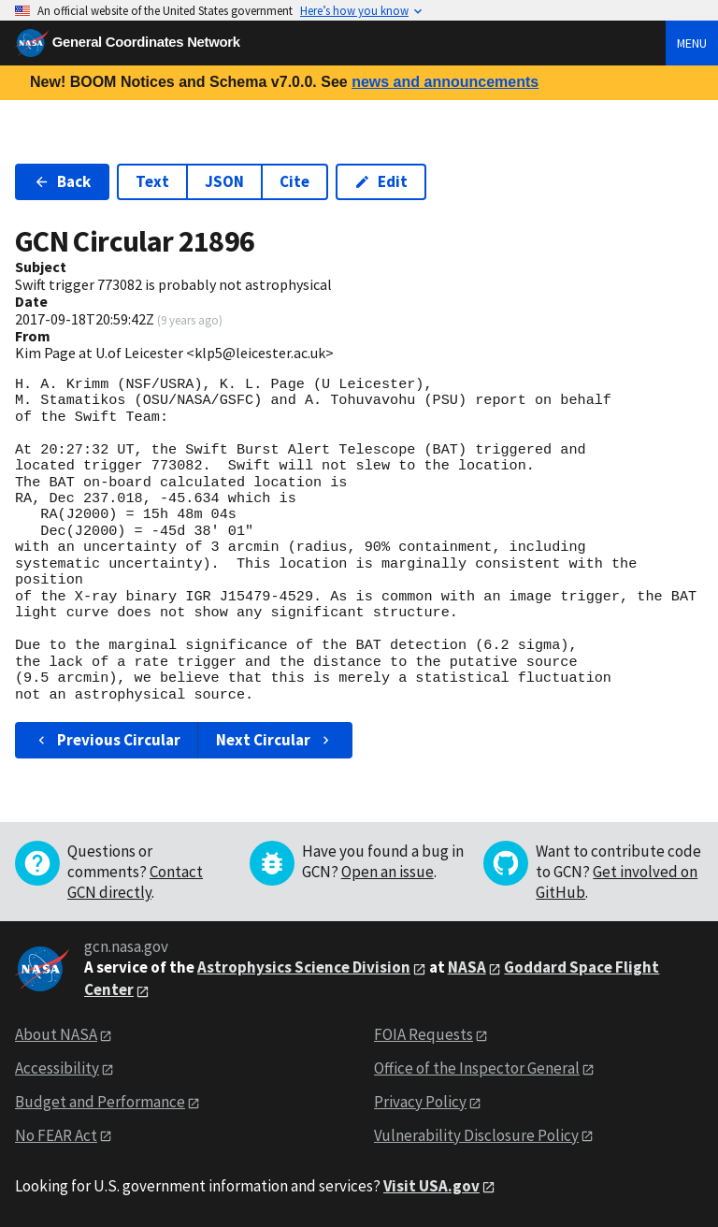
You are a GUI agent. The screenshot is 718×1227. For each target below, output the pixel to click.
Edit (381, 181)
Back (62, 181)
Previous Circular (107, 739)
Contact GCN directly (135, 881)
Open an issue (387, 871)
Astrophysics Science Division (303, 967)
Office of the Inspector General (477, 1068)
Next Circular (275, 739)
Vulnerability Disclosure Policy (476, 1135)
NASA (467, 967)
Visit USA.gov (431, 1186)
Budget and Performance (100, 1101)
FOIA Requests (423, 1034)
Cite (294, 181)
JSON (224, 181)
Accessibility (57, 1068)
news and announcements (445, 82)
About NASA (56, 1034)
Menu (692, 43)
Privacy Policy (420, 1101)
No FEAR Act (56, 1135)
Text (152, 181)
